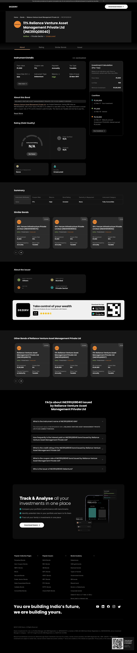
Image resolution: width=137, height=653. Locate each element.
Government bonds (77, 575)
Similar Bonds (60, 47)
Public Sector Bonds (21, 579)
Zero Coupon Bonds (21, 563)
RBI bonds (74, 579)
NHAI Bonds (47, 560)
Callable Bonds (19, 586)
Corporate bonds (76, 590)
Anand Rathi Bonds (49, 590)
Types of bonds (76, 571)
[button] (26, 555)
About (22, 47)
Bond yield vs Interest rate (79, 598)
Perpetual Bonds (19, 560)
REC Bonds (46, 563)
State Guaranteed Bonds (22, 583)
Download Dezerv (116, 7)
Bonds (22, 17)
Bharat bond (75, 583)
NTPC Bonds (47, 586)
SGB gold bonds (76, 563)
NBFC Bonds (18, 567)
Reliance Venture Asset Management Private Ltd (43, 17)
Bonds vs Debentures (78, 586)
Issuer (79, 47)
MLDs (16, 571)
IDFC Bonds (46, 571)
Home (16, 17)
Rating (41, 47)
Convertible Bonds (20, 590)
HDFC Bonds (47, 575)
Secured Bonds (19, 575)
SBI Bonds (46, 567)
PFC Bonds (46, 583)
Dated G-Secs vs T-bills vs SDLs (81, 594)
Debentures (74, 560)
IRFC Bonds (46, 579)
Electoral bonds (76, 567)
